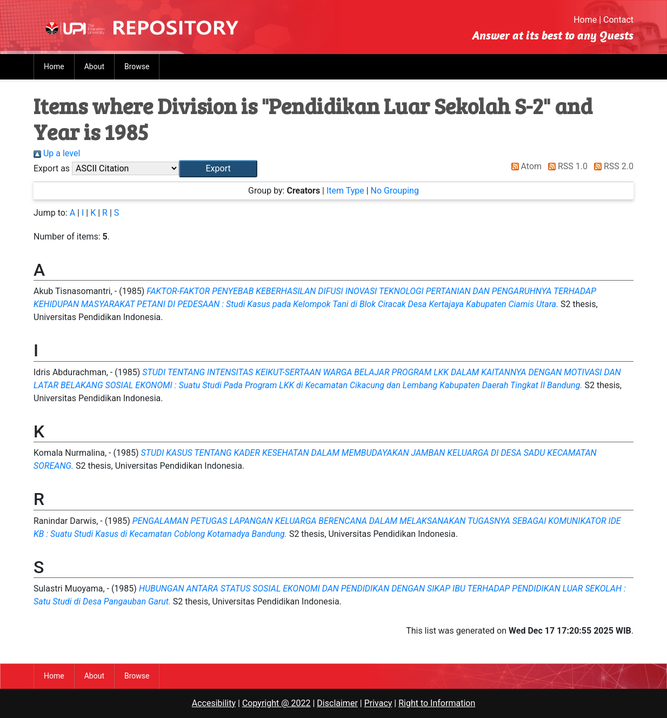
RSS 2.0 (611, 166)
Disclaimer (337, 703)
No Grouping (395, 190)
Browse (136, 66)
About (94, 66)
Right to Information (436, 703)
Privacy (378, 703)
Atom (524, 166)
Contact (618, 20)
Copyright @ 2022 (276, 703)
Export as (52, 168)
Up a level (57, 153)
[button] (218, 168)
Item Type (345, 190)
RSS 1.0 (566, 166)
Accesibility (214, 703)
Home (585, 20)
